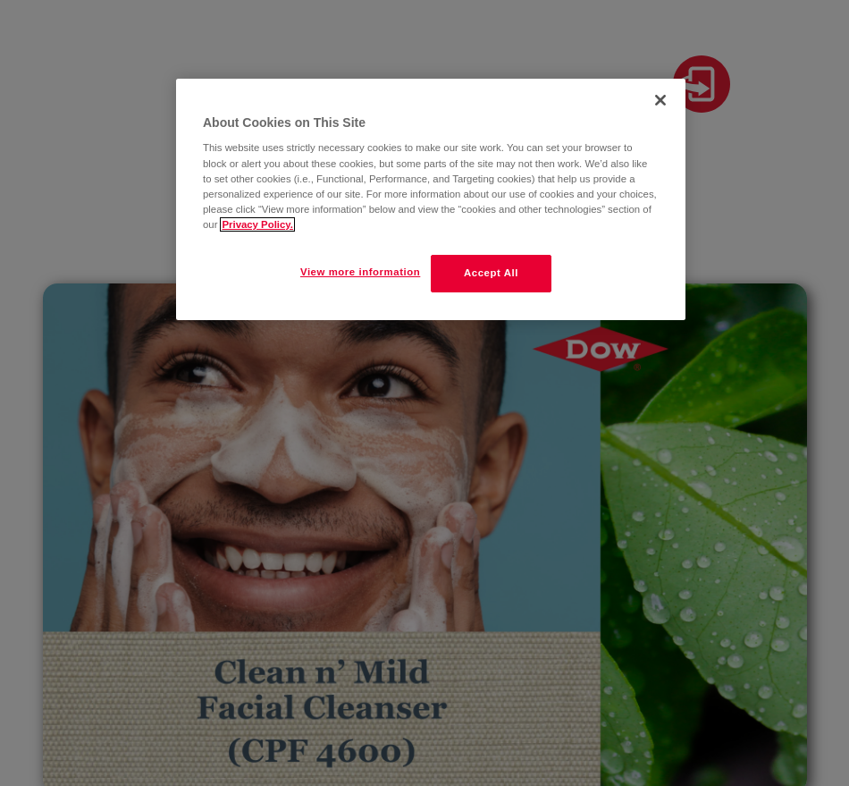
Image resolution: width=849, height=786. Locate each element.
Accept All (491, 272)
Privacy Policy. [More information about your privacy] (257, 224)
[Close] (660, 100)
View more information (360, 271)
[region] (430, 199)
